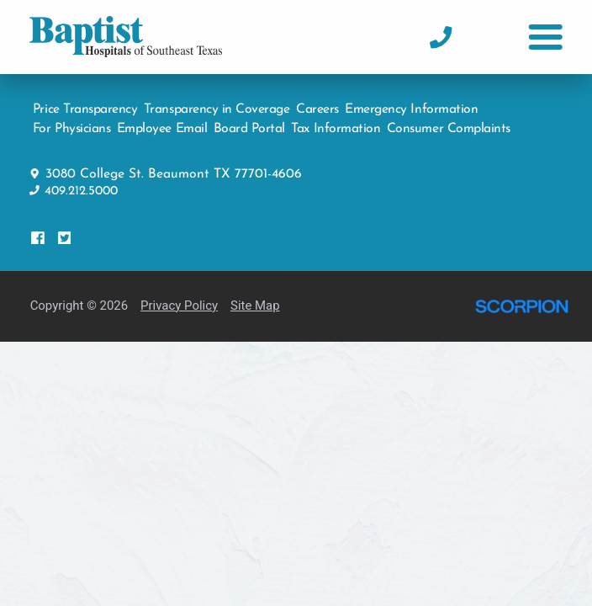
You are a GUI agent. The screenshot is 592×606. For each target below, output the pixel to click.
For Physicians (71, 120)
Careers (317, 100)
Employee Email (162, 120)
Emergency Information (411, 100)
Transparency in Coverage (217, 100)
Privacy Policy (179, 296)
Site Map (255, 296)
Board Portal (249, 120)
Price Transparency (85, 100)
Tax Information (335, 120)
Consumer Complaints (448, 120)
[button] (545, 37)
